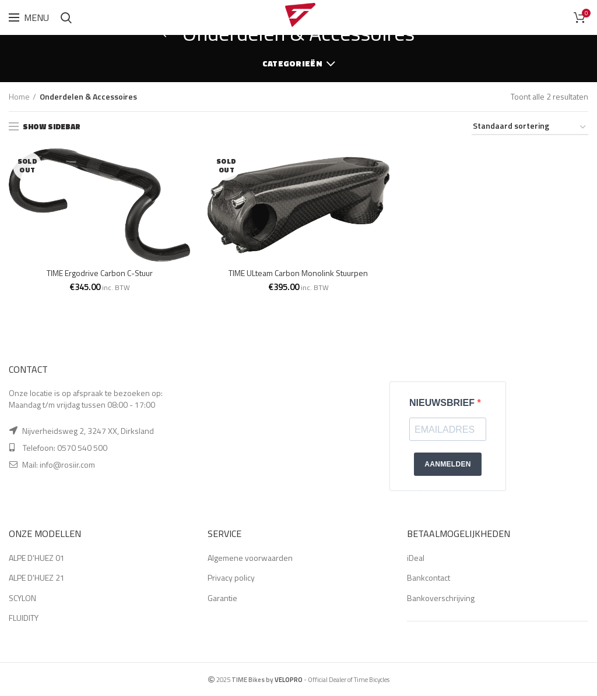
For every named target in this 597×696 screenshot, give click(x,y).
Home (19, 97)
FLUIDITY (23, 618)
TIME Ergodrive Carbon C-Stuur (100, 273)
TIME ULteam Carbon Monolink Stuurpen (298, 273)
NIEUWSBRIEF (443, 403)
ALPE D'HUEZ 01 (37, 558)
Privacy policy (231, 577)
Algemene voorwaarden (250, 558)
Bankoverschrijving (441, 598)
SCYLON (22, 598)
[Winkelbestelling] (530, 128)
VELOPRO (289, 679)
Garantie (222, 598)
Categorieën (292, 63)
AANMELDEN (447, 464)
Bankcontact (428, 577)
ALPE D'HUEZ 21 (37, 577)
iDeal (415, 558)
